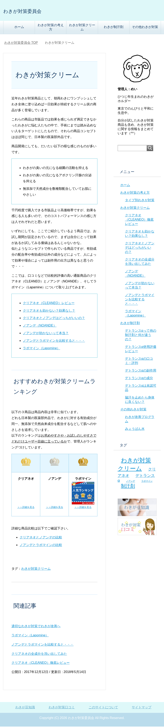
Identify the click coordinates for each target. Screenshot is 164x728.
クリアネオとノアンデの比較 (41, 538)
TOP (21, 44)
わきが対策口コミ (62, 708)
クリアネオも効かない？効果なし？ (49, 312)
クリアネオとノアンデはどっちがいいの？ (54, 319)
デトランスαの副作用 (140, 372)
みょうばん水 (135, 430)
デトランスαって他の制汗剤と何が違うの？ (140, 336)
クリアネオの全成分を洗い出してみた (39, 655)
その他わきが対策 (145, 28)
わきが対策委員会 (33, 11)
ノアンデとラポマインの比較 (41, 546)
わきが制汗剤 (113, 28)
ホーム (19, 28)
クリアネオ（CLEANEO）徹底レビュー (40, 664)
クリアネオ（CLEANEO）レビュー (48, 304)
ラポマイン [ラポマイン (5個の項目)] (147, 482)
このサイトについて (103, 708)
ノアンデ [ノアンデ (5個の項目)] (130, 482)
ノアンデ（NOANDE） (39, 327)
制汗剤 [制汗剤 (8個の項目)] (128, 487)
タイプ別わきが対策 (139, 201)
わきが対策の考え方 (51, 29)
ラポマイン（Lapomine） (41, 349)
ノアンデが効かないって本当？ (46, 334)
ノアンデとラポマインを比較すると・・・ (54, 342)
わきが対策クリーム (82, 29)
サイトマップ (141, 708)
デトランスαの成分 (139, 379)
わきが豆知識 (25, 708)
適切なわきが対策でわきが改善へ (35, 627)
